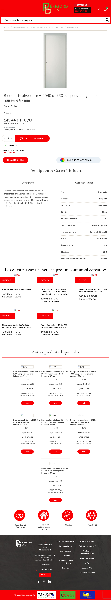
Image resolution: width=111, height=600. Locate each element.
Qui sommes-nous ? (87, 546)
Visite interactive (87, 572)
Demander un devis (15, 160)
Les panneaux (66, 551)
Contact (45, 574)
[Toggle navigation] (2, 8)
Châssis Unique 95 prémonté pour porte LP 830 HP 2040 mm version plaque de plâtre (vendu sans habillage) (55, 291)
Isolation (66, 568)
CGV (87, 563)
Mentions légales (87, 558)
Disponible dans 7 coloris (82, 160)
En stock (45, 280)
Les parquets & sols (66, 541)
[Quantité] (8, 138)
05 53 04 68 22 (81, 11)
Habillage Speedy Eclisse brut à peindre (16, 289)
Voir (27, 403)
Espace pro (82, 5)
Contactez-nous (87, 541)
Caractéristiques (84, 182)
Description (28, 182)
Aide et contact (81, 9)
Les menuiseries (66, 546)
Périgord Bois (55, 8)
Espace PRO (87, 568)
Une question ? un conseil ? (14, 150)
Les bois (66, 555)
